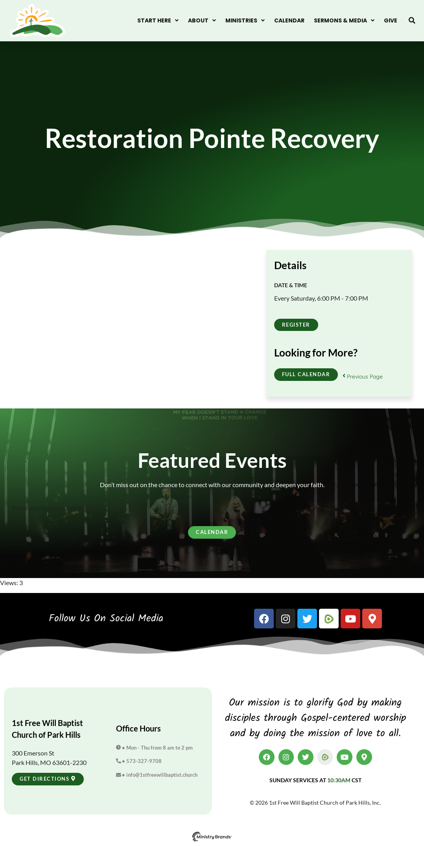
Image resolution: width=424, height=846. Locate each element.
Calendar (289, 20)
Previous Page (363, 376)
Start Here (158, 20)
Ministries (245, 20)
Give (390, 20)
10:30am (338, 780)
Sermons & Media (344, 20)
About (202, 20)
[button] (412, 20)
